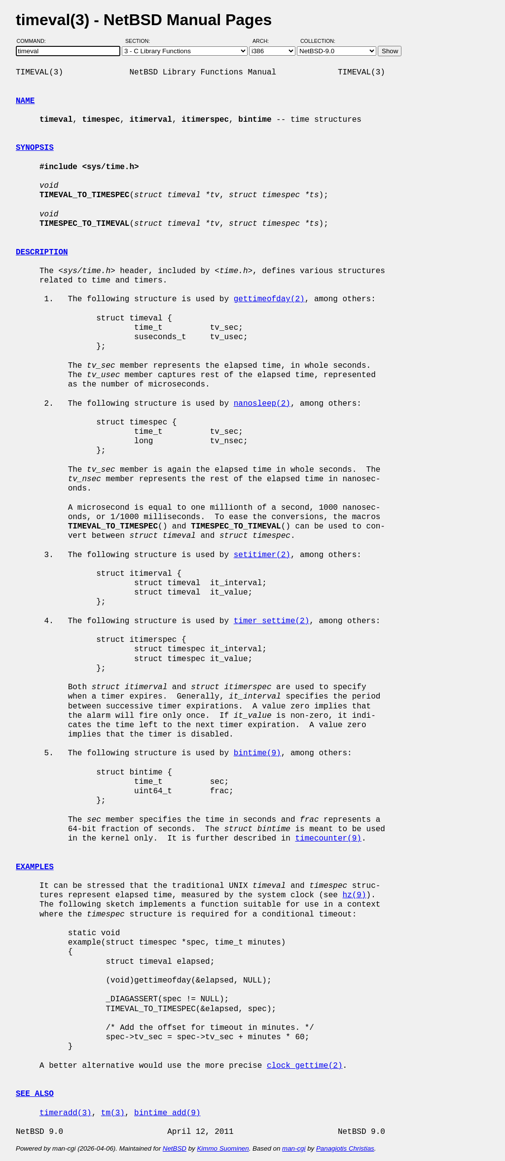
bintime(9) (257, 753)
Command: (34, 41)
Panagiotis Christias (345, 1148)
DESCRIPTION (42, 252)
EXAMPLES (35, 867)
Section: (139, 41)
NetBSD (174, 1148)
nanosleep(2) (262, 403)
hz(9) (354, 895)
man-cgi (293, 1148)
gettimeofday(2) (269, 299)
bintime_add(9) (167, 1113)
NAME (25, 101)
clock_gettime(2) (305, 1065)
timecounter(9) (328, 838)
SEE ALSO (35, 1094)
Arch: (265, 41)
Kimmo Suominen (223, 1148)
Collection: (317, 41)
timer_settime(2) (272, 621)
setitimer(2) (262, 555)
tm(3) (113, 1113)
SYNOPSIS (35, 147)
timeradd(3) (65, 1113)
